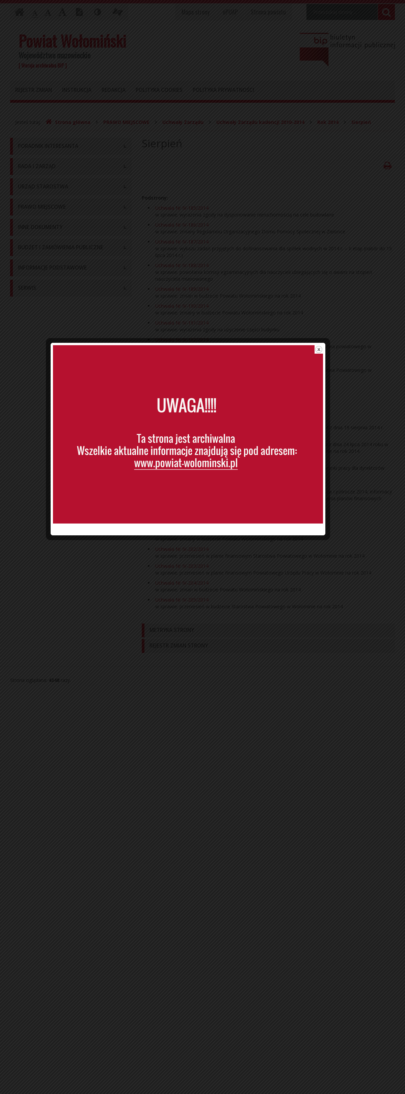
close (333, 408)
